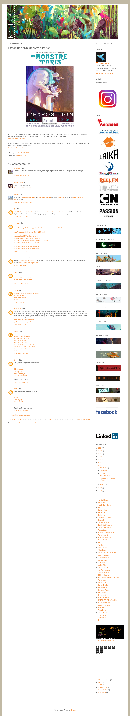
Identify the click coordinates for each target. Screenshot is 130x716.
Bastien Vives (102, 510)
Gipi (99, 542)
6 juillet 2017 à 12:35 (21, 216)
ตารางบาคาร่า (18, 371)
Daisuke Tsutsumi (103, 522)
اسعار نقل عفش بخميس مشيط (23, 350)
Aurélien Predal (103, 63)
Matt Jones (101, 562)
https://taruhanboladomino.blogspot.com (27, 293)
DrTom (100, 685)
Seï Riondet (102, 592)
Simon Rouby (102, 595)
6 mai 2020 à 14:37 (20, 325)
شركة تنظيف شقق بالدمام (54, 211)
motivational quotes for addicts (24, 320)
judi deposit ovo (19, 295)
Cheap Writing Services (27, 260)
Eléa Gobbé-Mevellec (105, 525)
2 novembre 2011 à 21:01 (22, 188)
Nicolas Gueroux (103, 572)
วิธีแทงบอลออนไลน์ (20, 369)
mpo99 (16, 299)
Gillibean (17, 168)
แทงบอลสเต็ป (18, 402)
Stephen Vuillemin (104, 605)
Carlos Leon (102, 515)
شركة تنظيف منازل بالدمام (23, 211)
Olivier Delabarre (103, 575)
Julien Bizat (101, 550)
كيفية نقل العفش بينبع (20, 340)
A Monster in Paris (20, 155)
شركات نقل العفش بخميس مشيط (24, 346)
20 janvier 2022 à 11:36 (21, 382)
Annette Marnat (103, 500)
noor (15, 272)
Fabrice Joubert (103, 530)
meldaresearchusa (20, 258)
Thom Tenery (102, 610)
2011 (100, 465)
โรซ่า (15, 360)
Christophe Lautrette (104, 517)
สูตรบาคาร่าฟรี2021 (20, 375)
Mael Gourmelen (103, 555)
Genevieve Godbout (104, 537)
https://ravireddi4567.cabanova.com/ (26, 236)
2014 (100, 459)
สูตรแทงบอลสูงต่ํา (19, 367)
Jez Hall (100, 545)
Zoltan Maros (102, 617)
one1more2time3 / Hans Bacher (108, 577)
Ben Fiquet (101, 512)
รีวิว (15, 396)
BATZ (100, 682)
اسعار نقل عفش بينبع (20, 342)
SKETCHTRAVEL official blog (107, 600)
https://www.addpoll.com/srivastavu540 (26, 242)
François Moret (103, 535)
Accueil (49, 419)
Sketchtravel (102, 692)
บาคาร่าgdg (18, 400)
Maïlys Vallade (102, 565)
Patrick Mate (102, 580)
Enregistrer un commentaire (20, 415)
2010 (100, 488)
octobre (102, 473)
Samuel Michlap (103, 585)
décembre (103, 468)
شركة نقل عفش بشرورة (21, 338)
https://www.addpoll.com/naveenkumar (26, 246)
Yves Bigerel (102, 615)
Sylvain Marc (102, 607)
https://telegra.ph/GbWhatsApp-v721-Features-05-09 (31, 240)
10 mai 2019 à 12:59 (20, 251)
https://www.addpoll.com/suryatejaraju (26, 248)
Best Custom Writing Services (29, 263)
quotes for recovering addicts (23, 322)
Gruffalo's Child (103, 687)
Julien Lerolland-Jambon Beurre (108, 552)
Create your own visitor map (105, 641)
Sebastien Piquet (103, 590)
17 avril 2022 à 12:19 (21, 411)
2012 (100, 462)
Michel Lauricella (103, 567)
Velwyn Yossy (19, 182)
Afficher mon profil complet (105, 73)
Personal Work (102, 690)
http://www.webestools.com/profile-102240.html (29, 232)
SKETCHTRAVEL (105, 476)
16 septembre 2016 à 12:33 (23, 202)
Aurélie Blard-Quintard (105, 505)
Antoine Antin (102, 502)
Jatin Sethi (17, 309)
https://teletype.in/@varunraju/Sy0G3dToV (27, 238)
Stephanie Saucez (104, 602)
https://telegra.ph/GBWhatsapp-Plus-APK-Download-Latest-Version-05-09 (38, 228)
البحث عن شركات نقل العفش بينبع (24, 344)
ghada (16, 331)
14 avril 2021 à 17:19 (21, 353)
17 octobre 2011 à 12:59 (22, 176)
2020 (100, 448)
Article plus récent (15, 419)
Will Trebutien (102, 612)
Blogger (73, 710)
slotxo (16, 398)
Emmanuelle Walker (104, 527)
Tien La (16, 194)
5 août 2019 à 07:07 (20, 265)
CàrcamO (101, 520)
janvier (102, 484)
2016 (100, 454)
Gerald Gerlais (102, 540)
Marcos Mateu (102, 560)
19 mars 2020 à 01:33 (21, 284)
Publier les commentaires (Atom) (28, 423)
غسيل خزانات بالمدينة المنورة (23, 277)
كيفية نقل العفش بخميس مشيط (24, 348)
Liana (16, 290)
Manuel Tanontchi (103, 557)
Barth (99, 507)
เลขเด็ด (16, 404)
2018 (100, 451)
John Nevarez (102, 547)
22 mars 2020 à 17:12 (21, 302)
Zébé (99, 620)
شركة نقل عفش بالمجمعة (22, 336)
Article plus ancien (84, 419)
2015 (100, 456)
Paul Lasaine (102, 582)
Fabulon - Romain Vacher (106, 532)
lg (14, 209)
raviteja (16, 223)
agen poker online (20, 297)
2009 (100, 491)
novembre (103, 470)
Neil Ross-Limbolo (104, 570)
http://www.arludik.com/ (15, 148)
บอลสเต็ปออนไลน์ (19, 373)
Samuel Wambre (103, 587)
